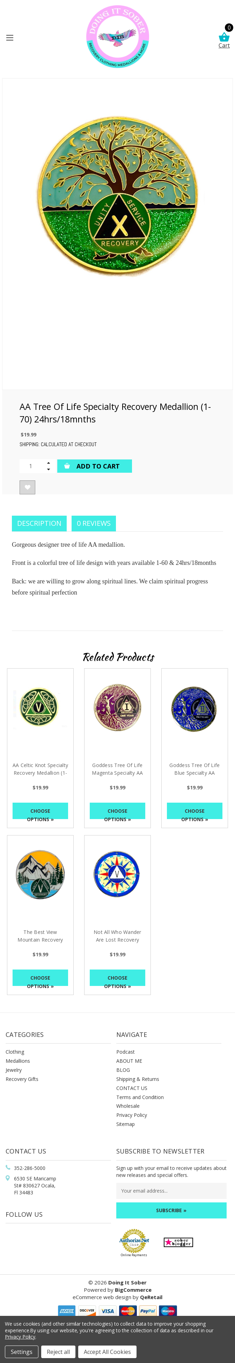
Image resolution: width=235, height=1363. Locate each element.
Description (39, 523)
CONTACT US (131, 1088)
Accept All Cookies (107, 1352)
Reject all (58, 1352)
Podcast (125, 1051)
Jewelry (14, 1070)
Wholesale (128, 1106)
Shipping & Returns (137, 1079)
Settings (21, 1352)
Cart (224, 40)
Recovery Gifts (22, 1079)
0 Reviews (94, 523)
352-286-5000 (29, 1168)
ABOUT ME (129, 1061)
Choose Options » (40, 813)
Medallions (18, 1061)
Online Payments (134, 1255)
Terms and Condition (140, 1097)
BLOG (123, 1070)
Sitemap (125, 1124)
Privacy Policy (131, 1115)
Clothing (15, 1051)
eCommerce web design (102, 1297)
